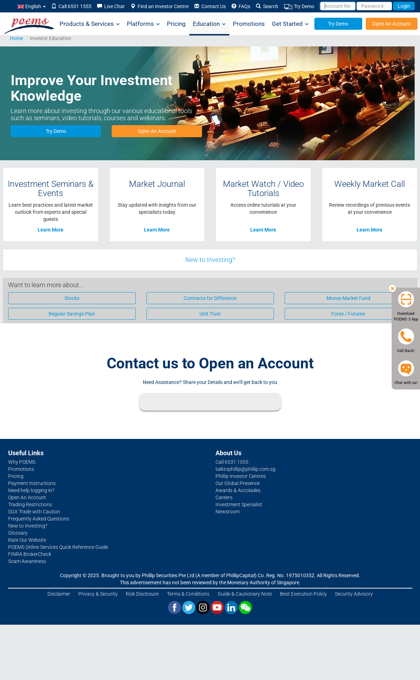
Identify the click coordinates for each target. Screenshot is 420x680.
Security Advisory (354, 594)
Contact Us (210, 6)
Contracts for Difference (210, 298)
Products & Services (90, 23)
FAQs (240, 6)
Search (267, 6)
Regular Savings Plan (72, 314)
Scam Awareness (27, 561)
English (32, 6)
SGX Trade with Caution (34, 511)
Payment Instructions (32, 483)
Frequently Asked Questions (38, 519)
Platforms (143, 23)
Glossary (18, 533)
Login (404, 6)
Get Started (290, 23)
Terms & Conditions (188, 594)
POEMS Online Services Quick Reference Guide (58, 547)
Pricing (176, 23)
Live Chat (111, 6)
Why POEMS (21, 462)
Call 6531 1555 (71, 6)
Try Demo (299, 7)
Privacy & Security (98, 594)
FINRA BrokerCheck (29, 554)
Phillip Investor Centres (240, 476)
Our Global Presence (237, 483)
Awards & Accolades (238, 490)
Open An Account (392, 24)
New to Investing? (210, 259)
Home (16, 38)
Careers (224, 497)
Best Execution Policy (303, 594)
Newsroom (227, 511)
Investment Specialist (238, 504)
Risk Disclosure (142, 594)
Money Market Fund (348, 298)
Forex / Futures (348, 314)
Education (209, 23)
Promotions (249, 23)
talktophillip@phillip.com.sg (245, 469)
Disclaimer (58, 594)
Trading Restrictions (30, 504)
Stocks (72, 298)
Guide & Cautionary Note (245, 594)
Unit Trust (210, 314)
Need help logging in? (31, 490)
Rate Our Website (27, 540)
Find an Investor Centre (159, 6)
